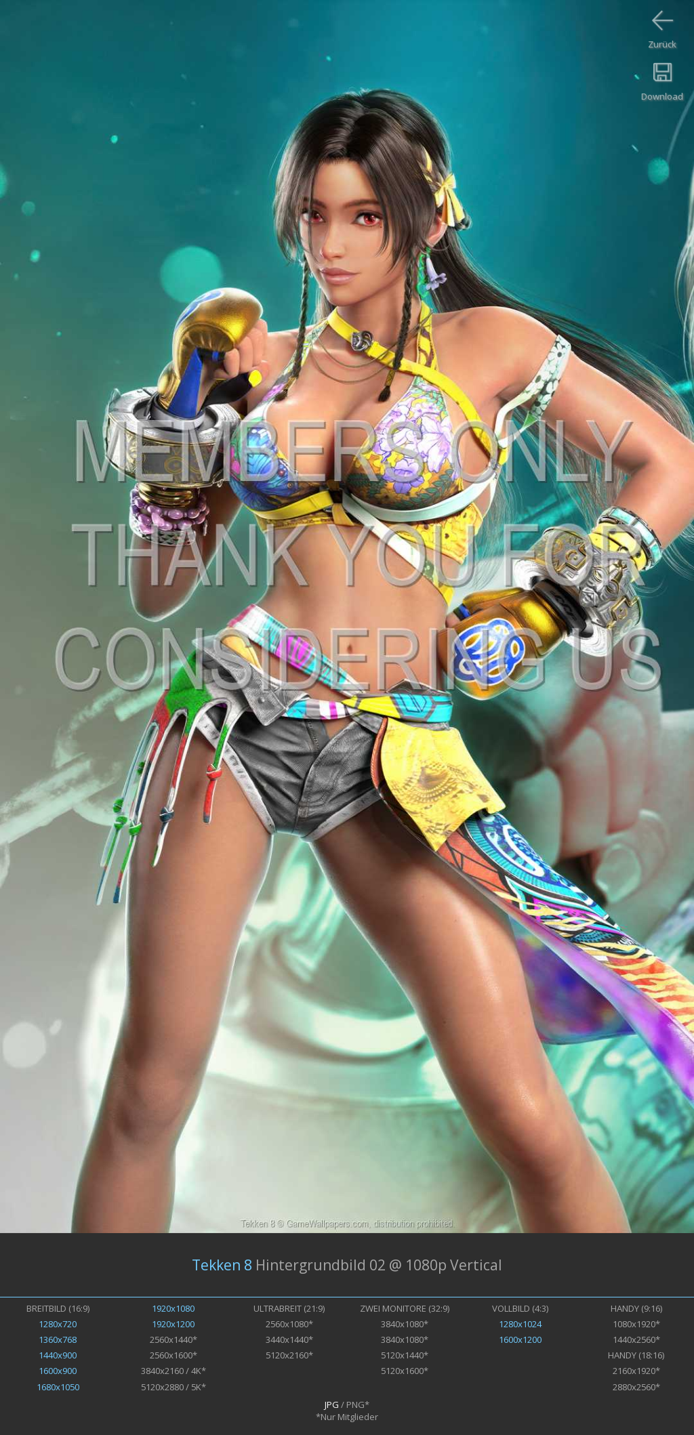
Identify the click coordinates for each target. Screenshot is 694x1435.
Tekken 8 (222, 1264)
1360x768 (58, 1339)
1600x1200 (520, 1339)
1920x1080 (173, 1308)
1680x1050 (58, 1387)
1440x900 (58, 1355)
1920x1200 (173, 1324)
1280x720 (58, 1324)
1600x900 (58, 1371)
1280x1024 (520, 1324)
